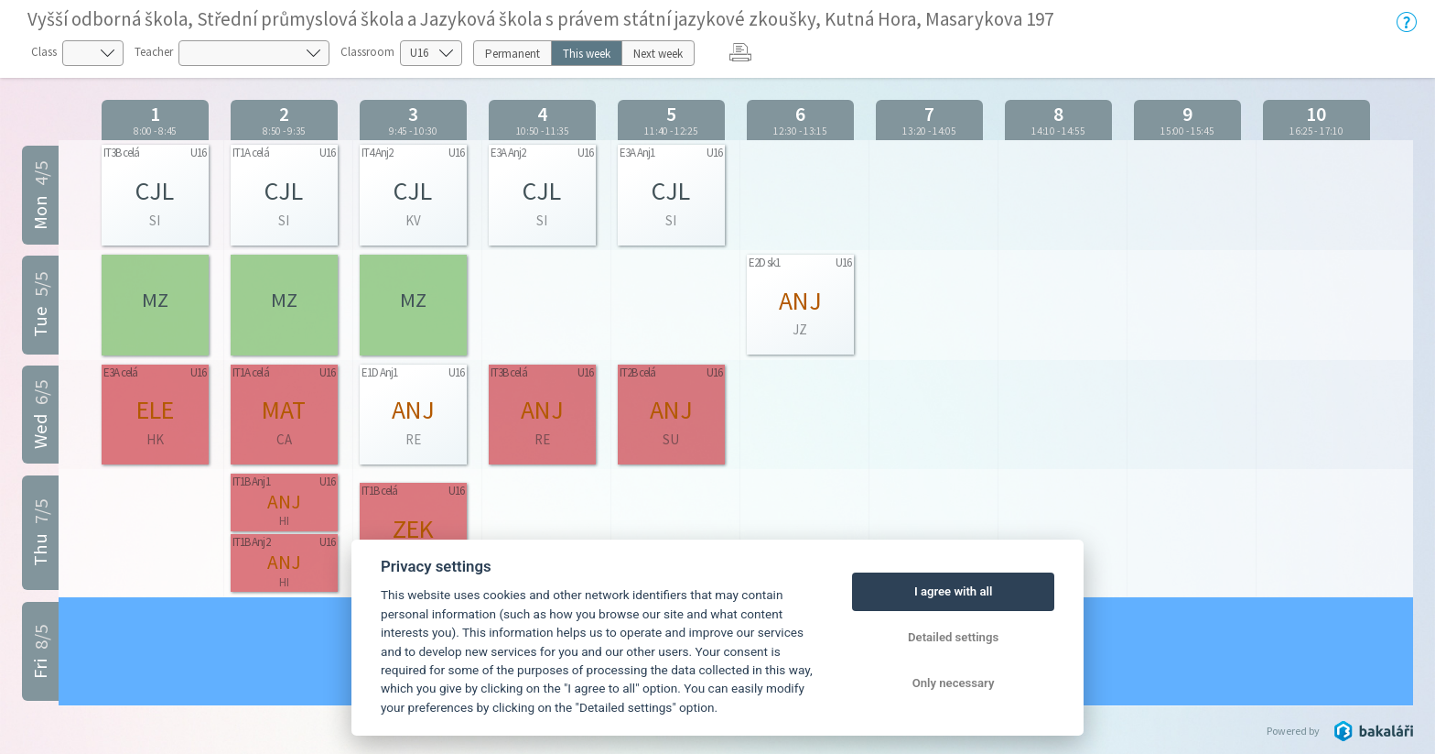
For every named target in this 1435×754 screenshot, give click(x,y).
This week (586, 53)
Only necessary (953, 683)
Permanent (512, 53)
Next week (658, 53)
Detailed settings (953, 637)
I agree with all (953, 591)
